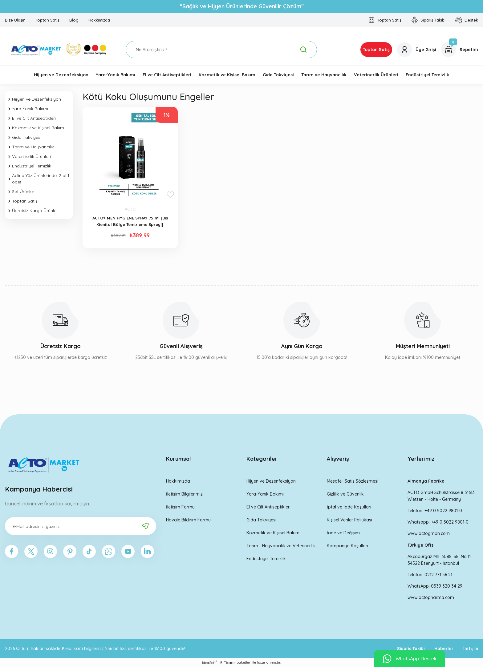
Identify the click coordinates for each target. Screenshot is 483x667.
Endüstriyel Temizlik (266, 558)
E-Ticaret (228, 662)
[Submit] (145, 526)
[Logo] (60, 49)
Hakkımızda (178, 481)
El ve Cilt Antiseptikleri (268, 507)
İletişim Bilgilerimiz (184, 494)
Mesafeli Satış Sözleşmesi (352, 481)
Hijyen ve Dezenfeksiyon (271, 481)
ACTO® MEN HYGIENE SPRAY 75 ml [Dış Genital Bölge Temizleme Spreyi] (130, 221)
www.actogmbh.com (429, 533)
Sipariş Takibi (409, 648)
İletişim (470, 648)
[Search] (221, 49)
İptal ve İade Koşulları (349, 507)
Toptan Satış (376, 49)
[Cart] (459, 49)
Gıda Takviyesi (261, 520)
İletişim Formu (180, 507)
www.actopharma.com (431, 597)
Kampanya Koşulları (347, 545)
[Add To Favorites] (170, 194)
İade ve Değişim (343, 533)
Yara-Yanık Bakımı (265, 494)
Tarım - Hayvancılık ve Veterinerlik (280, 545)
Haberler (442, 648)
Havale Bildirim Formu (188, 520)
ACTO (130, 209)
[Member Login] (416, 49)
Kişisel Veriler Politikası (349, 520)
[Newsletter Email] (80, 526)
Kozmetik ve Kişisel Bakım (272, 533)
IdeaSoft (209, 662)
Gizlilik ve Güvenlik (345, 494)
